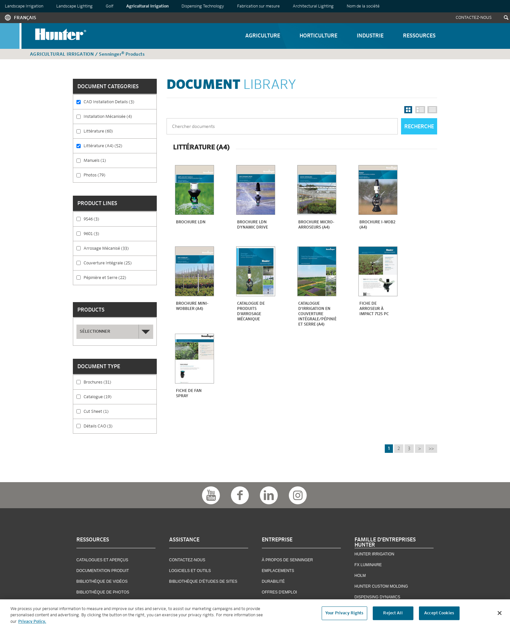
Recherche (419, 127)
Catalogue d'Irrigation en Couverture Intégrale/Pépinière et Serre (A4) (317, 314)
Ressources (419, 36)
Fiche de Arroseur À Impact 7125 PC (374, 309)
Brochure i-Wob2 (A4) (377, 225)
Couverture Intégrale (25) (120, 265)
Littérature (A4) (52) (120, 148)
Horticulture (318, 36)
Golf (109, 6)
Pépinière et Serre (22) (120, 280)
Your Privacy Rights (344, 616)
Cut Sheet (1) (116, 411)
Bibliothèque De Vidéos (102, 581)
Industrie (370, 36)
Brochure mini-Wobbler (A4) (192, 306)
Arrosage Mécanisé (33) (120, 250)
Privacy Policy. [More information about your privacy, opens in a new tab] (32, 624)
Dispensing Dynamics (377, 597)
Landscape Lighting (74, 6)
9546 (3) (107, 218)
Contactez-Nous (474, 18)
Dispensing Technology (202, 6)
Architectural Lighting (313, 6)
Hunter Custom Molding (381, 586)
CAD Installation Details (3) (120, 104)
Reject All (392, 616)
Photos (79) (112, 174)
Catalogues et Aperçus (102, 560)
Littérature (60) (119, 130)
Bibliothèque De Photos (102, 592)
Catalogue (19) (118, 396)
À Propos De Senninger (287, 560)
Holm (360, 575)
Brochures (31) (118, 381)
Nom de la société (363, 6)
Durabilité (273, 581)
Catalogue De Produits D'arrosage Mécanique (251, 311)
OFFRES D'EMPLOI (279, 592)
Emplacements (278, 570)
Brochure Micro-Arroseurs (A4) (316, 225)
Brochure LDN (191, 222)
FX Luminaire (368, 565)
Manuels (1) (113, 160)
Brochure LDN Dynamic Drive (252, 225)
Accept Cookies (439, 616)
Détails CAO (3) (120, 428)
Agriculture (262, 36)
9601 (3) (107, 233)
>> (431, 448)
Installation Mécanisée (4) (120, 119)
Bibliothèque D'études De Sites (203, 581)
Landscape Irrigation (24, 6)
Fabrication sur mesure (258, 6)
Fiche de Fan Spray (189, 393)
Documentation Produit (102, 570)
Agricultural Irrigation (147, 6)
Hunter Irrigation (374, 554)
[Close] (499, 615)
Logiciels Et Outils (190, 570)
